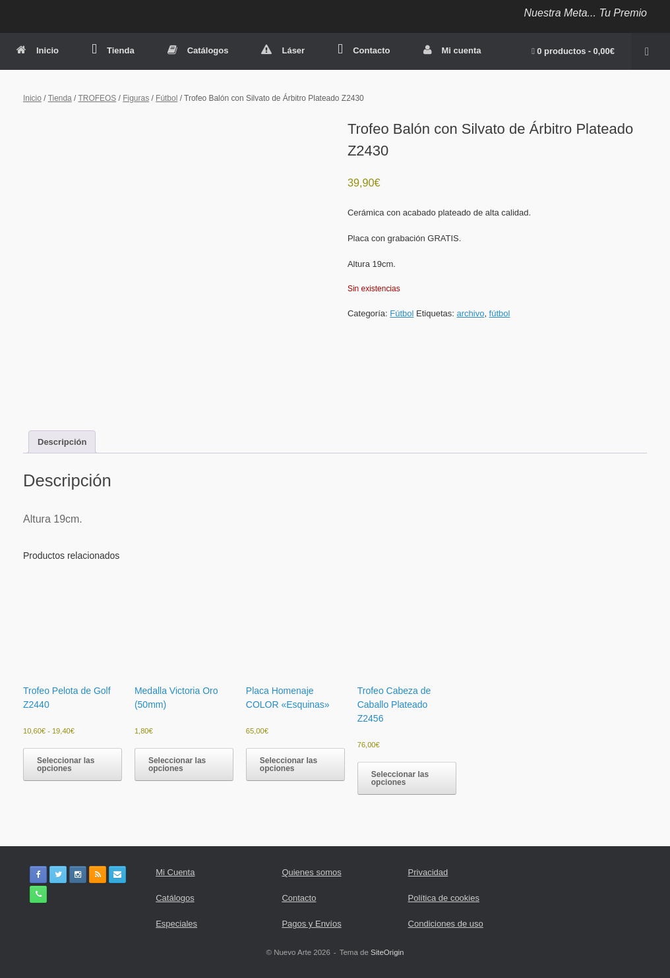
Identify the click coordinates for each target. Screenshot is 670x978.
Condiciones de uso (445, 924)
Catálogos (198, 50)
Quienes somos (311, 872)
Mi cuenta (452, 50)
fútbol (499, 313)
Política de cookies (443, 898)
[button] (650, 51)
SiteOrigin (387, 952)
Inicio (37, 50)
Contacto (364, 50)
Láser (283, 50)
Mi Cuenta (175, 872)
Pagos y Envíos (311, 924)
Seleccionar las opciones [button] (288, 764)
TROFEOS (97, 98)
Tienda (113, 50)
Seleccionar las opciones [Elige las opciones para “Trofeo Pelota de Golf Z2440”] (65, 764)
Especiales (176, 924)
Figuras (136, 98)
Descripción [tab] (62, 442)
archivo (470, 313)
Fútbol (166, 98)
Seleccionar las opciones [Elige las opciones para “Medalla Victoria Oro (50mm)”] (177, 764)
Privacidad (428, 872)
